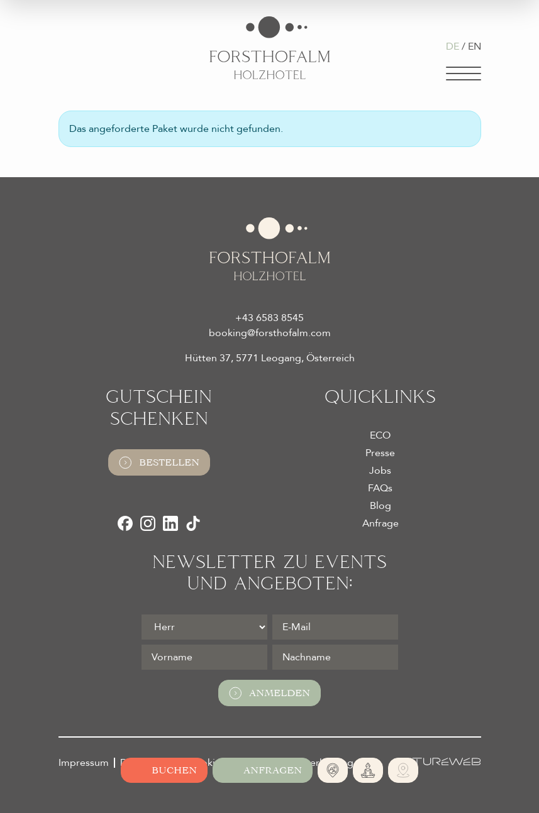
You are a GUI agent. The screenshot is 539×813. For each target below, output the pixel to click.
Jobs (380, 470)
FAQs (380, 488)
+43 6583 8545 (269, 318)
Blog (380, 506)
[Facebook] (125, 523)
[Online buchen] (164, 770)
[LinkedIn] (170, 523)
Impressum (83, 763)
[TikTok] (193, 523)
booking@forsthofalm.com (270, 333)
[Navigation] (463, 73)
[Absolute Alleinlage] (333, 770)
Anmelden (269, 693)
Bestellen (159, 462)
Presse (380, 453)
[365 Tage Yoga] (368, 770)
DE (452, 46)
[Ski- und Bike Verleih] (403, 770)
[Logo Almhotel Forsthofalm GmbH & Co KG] (269, 47)
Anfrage (380, 523)
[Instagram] (147, 523)
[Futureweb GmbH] (438, 761)
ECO (380, 435)
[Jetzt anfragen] (263, 770)
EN (474, 46)
